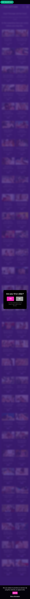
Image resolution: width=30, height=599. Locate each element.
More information (15, 596)
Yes (10, 299)
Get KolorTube (7, 2)
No (20, 299)
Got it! (15, 593)
